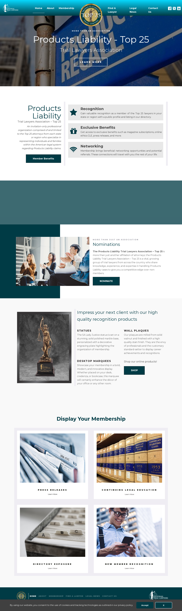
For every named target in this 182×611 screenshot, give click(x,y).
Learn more (91, 62)
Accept (144, 605)
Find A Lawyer (112, 10)
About (50, 8)
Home (38, 8)
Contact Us (153, 10)
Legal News (133, 10)
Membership (66, 8)
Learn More (52, 494)
